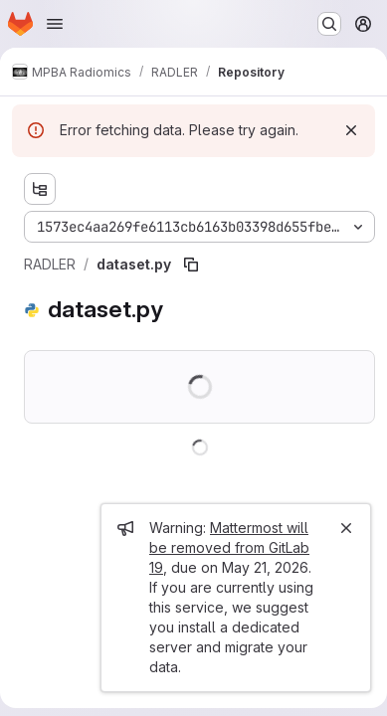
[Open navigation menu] (55, 24)
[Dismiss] (351, 130)
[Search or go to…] (329, 24)
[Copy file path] (191, 264)
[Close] (346, 528)
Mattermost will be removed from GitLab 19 (229, 547)
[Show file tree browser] (40, 189)
